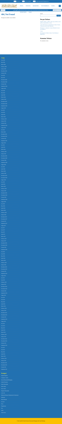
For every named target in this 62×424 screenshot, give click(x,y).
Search (41, 13)
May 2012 (3, 351)
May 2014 (3, 301)
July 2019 (3, 182)
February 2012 (4, 358)
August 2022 (3, 127)
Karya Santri (3, 388)
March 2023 (3, 116)
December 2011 (4, 362)
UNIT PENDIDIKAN (45, 5)
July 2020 (3, 166)
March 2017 (3, 236)
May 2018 (3, 205)
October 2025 (3, 73)
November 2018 (4, 195)
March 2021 (3, 149)
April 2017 (3, 234)
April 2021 (3, 147)
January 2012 (3, 360)
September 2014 (4, 293)
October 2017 (3, 221)
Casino (41, 31)
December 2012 (4, 338)
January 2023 (3, 121)
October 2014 (3, 290)
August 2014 (3, 295)
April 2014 (3, 303)
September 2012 (4, 345)
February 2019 (4, 188)
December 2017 (4, 216)
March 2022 (3, 131)
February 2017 (4, 238)
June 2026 (3, 60)
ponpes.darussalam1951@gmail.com (42, 1)
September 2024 (4, 86)
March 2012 (3, 356)
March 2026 (3, 64)
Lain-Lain (3, 392)
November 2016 (4, 245)
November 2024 (4, 81)
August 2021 (3, 142)
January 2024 (3, 99)
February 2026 (4, 66)
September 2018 (4, 199)
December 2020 (4, 155)
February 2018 (4, 212)
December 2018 (4, 192)
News (2, 403)
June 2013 (3, 325)
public (2, 410)
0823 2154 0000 (28, 1)
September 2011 (4, 369)
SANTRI (53, 5)
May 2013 (3, 327)
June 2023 (3, 112)
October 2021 (3, 138)
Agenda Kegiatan (4, 375)
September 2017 (4, 223)
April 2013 (3, 330)
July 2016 (3, 251)
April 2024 (3, 94)
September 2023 (4, 105)
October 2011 (3, 367)
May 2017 (3, 232)
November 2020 (4, 158)
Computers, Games (4, 377)
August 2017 (3, 225)
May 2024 (3, 92)
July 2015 (3, 277)
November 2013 (4, 314)
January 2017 (3, 240)
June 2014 (3, 299)
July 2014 (3, 297)
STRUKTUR (28, 5)
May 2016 (3, 256)
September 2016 (4, 249)
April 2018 (3, 208)
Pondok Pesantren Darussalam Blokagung (30, 420)
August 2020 (3, 164)
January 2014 (3, 310)
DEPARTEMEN (36, 5)
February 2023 (4, 118)
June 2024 (3, 90)
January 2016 (3, 264)
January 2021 (3, 153)
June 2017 (3, 229)
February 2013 (4, 334)
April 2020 (3, 168)
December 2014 (4, 286)
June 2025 (3, 75)
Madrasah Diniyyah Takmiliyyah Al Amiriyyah (9, 395)
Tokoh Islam (3, 412)
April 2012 (3, 354)
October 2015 (3, 271)
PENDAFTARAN (23, 12)
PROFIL (21, 5)
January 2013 (3, 336)
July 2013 (3, 323)
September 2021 (4, 140)
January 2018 (3, 214)
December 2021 (4, 134)
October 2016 (3, 247)
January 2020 (3, 173)
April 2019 (3, 184)
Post (2, 408)
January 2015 (3, 284)
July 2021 (3, 145)
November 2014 (4, 288)
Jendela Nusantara (4, 382)
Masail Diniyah (4, 399)
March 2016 (3, 260)
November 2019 (4, 177)
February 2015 (4, 282)
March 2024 (3, 97)
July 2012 (3, 347)
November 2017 (4, 219)
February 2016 (4, 262)
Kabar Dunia (3, 386)
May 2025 (3, 77)
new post (2, 401)
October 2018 (3, 197)
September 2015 (4, 273)
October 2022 (3, 123)
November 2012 (4, 340)
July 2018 (3, 203)
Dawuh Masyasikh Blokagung (6, 379)
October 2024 (3, 84)
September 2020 (4, 162)
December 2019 (4, 175)
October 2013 (3, 317)
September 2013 (4, 319)
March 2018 (3, 210)
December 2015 (4, 266)
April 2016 (3, 258)
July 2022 (3, 129)
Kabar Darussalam (4, 384)
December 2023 (4, 101)
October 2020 (3, 160)
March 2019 (3, 186)
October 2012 (3, 343)
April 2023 (3, 114)
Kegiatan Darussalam (5, 390)
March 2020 (3, 171)
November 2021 (4, 136)
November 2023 (4, 103)
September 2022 (4, 125)
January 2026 (3, 68)
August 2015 (3, 275)
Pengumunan (3, 406)
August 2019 (3, 179)
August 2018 (3, 201)
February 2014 (4, 308)
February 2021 (4, 151)
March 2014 (3, 306)
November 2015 (4, 269)
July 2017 (3, 227)
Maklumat (3, 397)
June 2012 (3, 349)
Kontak (30, 12)
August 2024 (3, 88)
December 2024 (4, 79)
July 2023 (3, 110)
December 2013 (4, 312)
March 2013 (3, 332)
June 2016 (3, 253)
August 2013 (3, 321)
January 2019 (3, 190)
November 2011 (4, 364)
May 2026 (3, 62)
